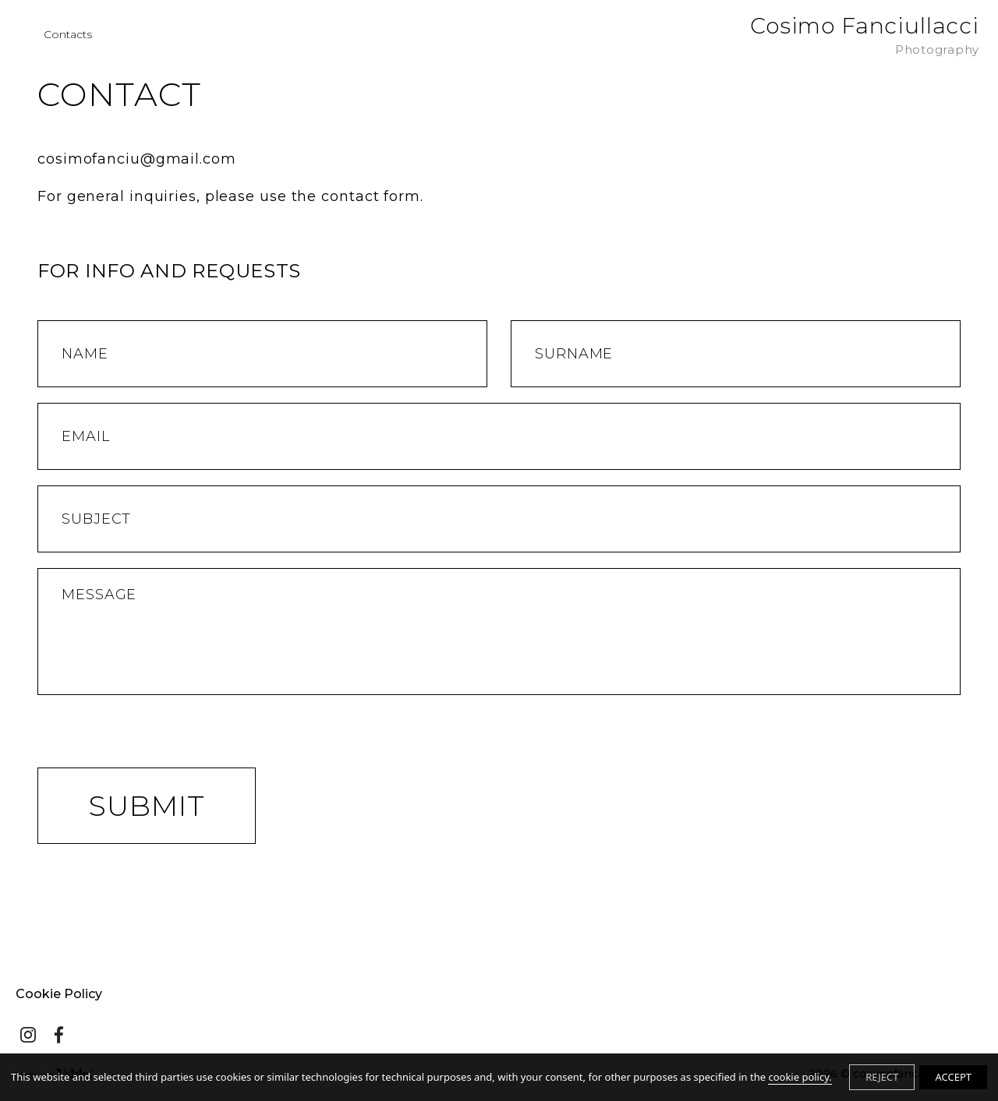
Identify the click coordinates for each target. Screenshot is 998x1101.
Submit (146, 806)
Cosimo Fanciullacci (864, 35)
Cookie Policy (59, 993)
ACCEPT (953, 1077)
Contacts (68, 35)
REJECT (881, 1077)
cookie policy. (799, 1077)
